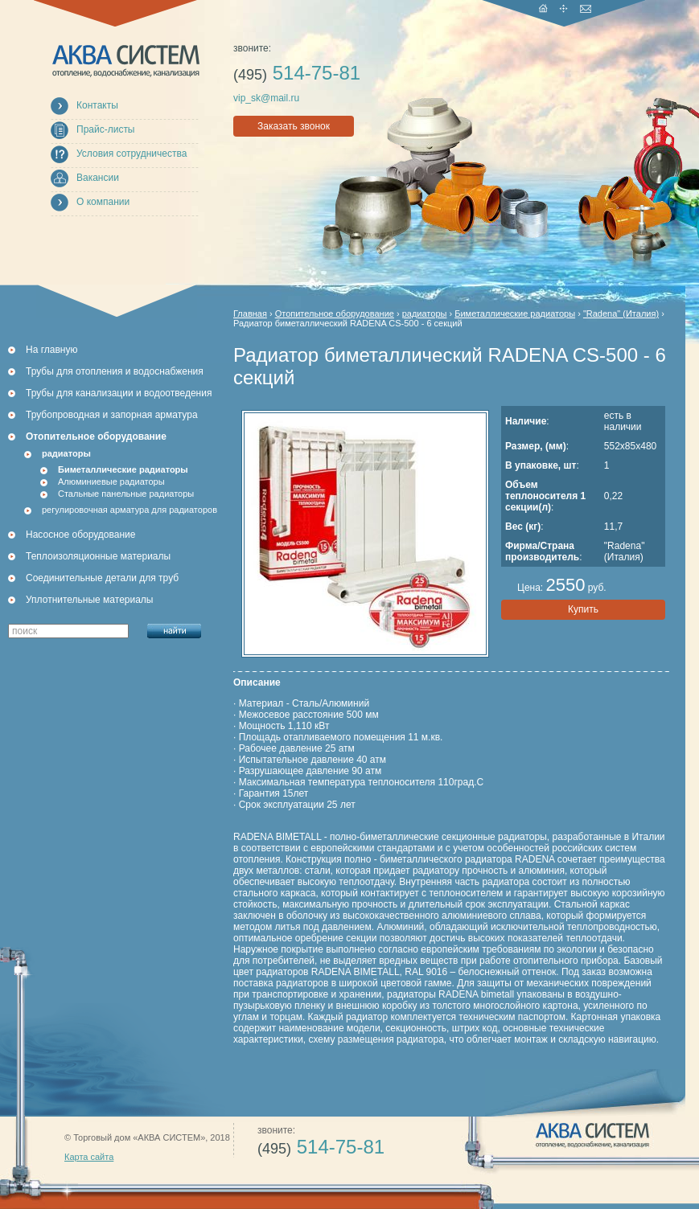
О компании (103, 201)
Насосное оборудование (80, 534)
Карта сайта (88, 1157)
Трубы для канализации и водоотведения (119, 393)
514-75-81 (296, 73)
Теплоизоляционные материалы (98, 556)
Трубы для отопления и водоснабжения (115, 371)
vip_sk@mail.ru (266, 98)
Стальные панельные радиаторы (126, 493)
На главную (51, 349)
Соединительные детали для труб (102, 578)
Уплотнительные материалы (89, 599)
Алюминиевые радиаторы (111, 481)
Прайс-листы (105, 129)
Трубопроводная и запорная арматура (112, 414)
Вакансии (97, 177)
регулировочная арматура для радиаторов (129, 509)
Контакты (97, 105)
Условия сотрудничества (131, 153)
